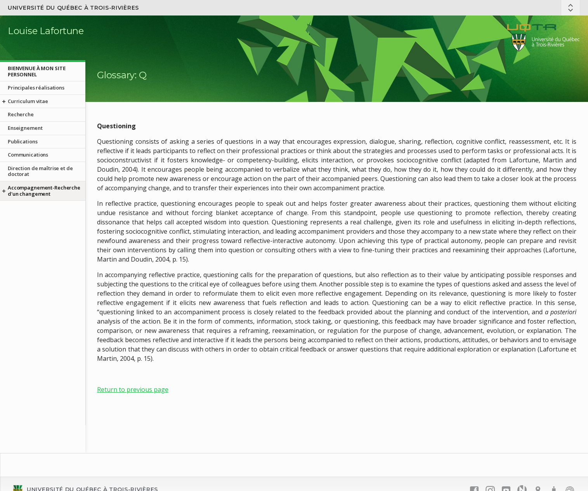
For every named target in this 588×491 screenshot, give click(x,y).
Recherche (21, 114)
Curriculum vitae (28, 101)
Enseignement (25, 127)
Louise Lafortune (45, 30)
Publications (22, 141)
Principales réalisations (36, 87)
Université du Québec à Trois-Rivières (73, 7)
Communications (28, 154)
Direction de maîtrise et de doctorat (40, 171)
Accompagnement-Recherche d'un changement (44, 190)
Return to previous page (132, 389)
